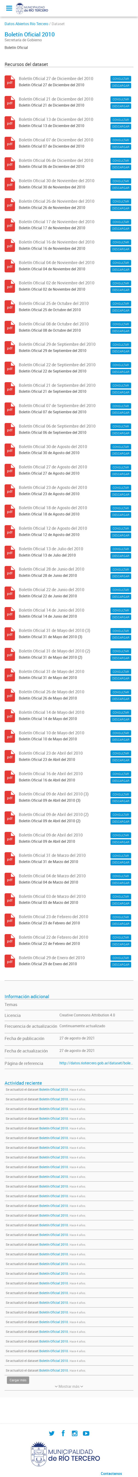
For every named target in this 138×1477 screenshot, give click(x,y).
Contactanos (111, 1473)
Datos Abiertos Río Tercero (26, 23)
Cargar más (18, 1380)
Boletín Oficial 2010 (53, 1089)
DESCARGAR (121, 85)
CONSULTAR (121, 79)
